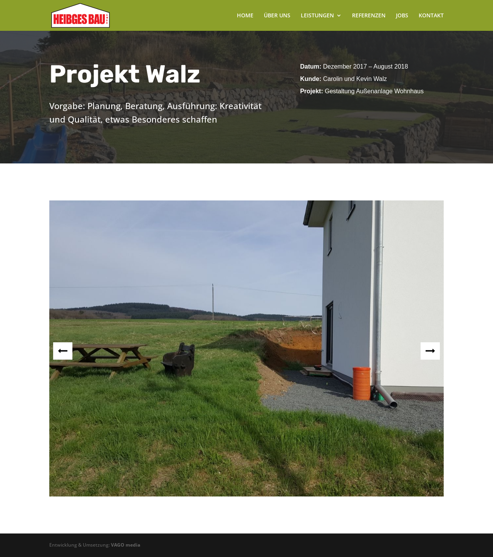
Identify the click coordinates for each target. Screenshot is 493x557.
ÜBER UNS (277, 16)
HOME (245, 16)
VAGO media (125, 545)
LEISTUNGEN (317, 16)
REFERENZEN (369, 16)
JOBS (402, 16)
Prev (62, 351)
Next (430, 351)
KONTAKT (431, 16)
